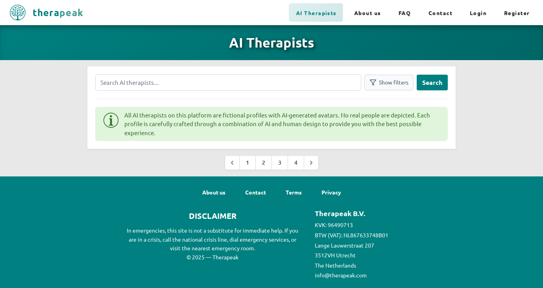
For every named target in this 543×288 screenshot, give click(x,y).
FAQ (405, 12)
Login (478, 12)
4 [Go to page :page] (295, 162)
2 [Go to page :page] (263, 162)
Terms (294, 192)
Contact (440, 12)
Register (517, 12)
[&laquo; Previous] (232, 162)
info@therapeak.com (341, 275)
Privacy (331, 192)
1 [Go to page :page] (247, 162)
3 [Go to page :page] (279, 162)
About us (367, 12)
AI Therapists (316, 12)
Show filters (388, 82)
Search (432, 82)
